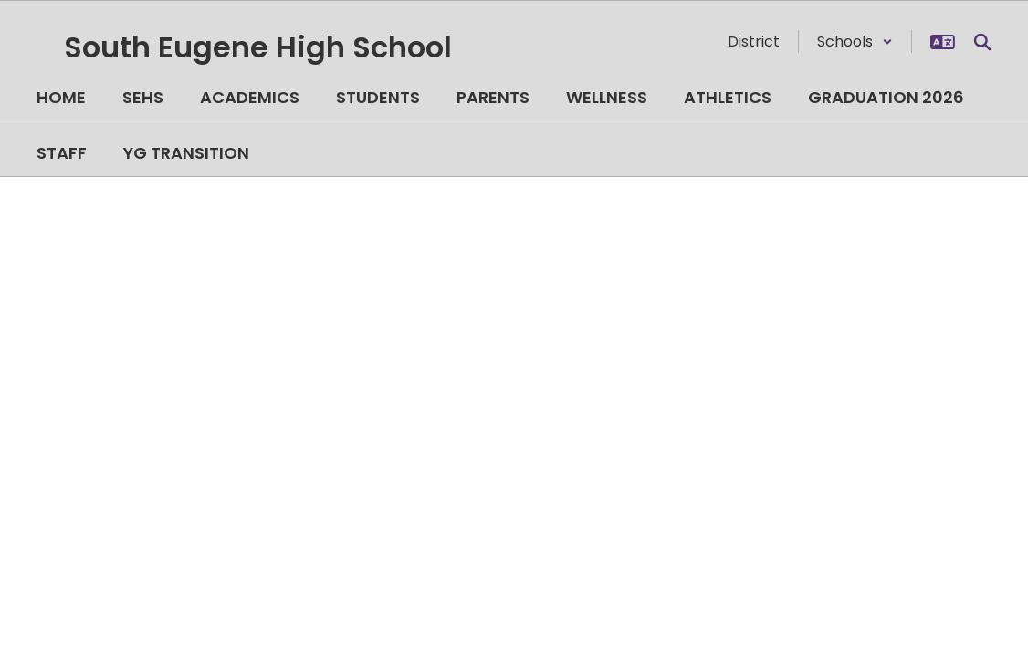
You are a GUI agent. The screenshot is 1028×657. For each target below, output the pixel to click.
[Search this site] (982, 42)
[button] (855, 41)
